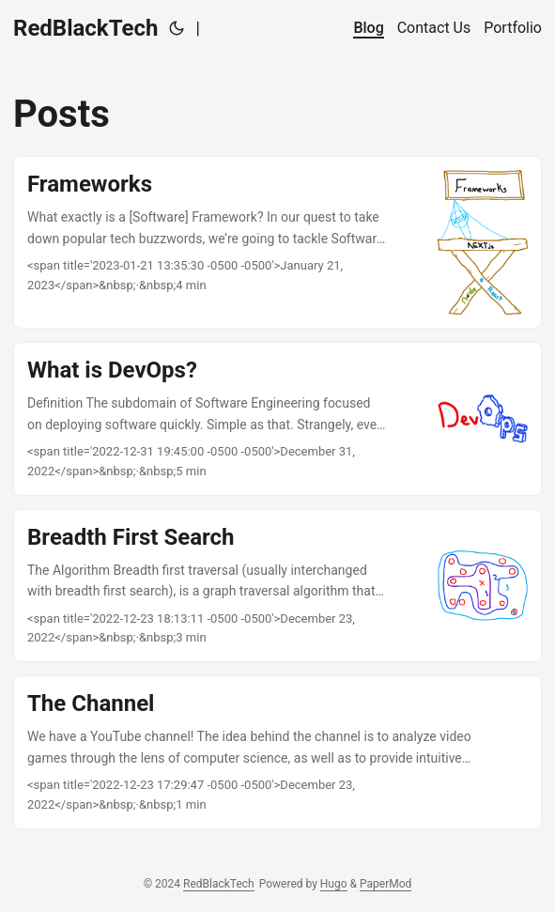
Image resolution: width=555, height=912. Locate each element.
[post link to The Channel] (277, 752)
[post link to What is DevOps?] (277, 419)
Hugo (333, 883)
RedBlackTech (85, 28)
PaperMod (385, 883)
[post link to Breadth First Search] (277, 586)
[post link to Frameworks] (277, 242)
